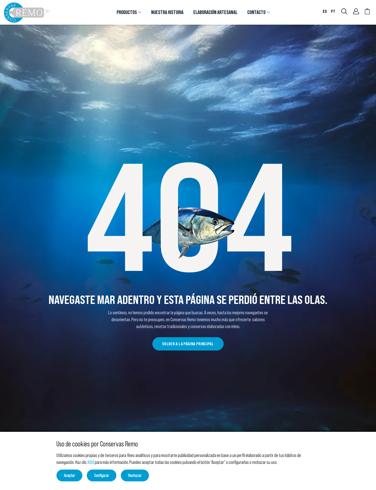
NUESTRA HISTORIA (167, 12)
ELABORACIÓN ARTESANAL (215, 12)
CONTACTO (256, 12)
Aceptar (69, 475)
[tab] (129, 12)
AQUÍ (90, 462)
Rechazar (135, 475)
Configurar (101, 475)
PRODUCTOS (127, 12)
